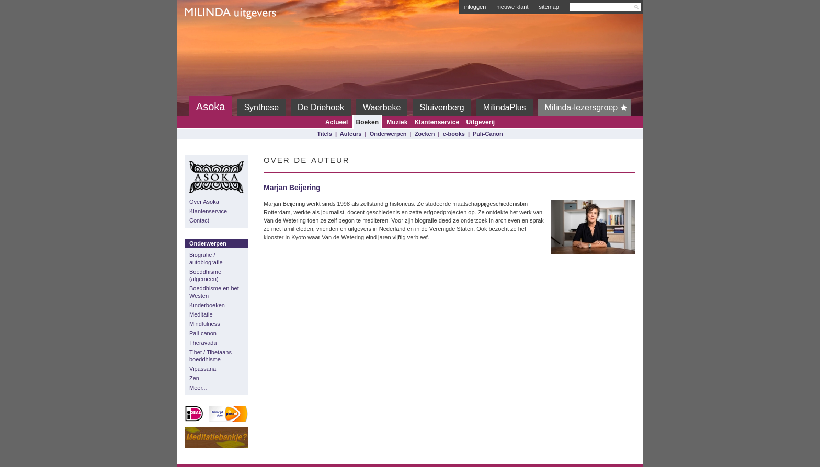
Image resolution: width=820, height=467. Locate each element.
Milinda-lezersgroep (588, 107)
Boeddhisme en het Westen (214, 292)
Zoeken (425, 134)
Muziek (396, 122)
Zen (194, 378)
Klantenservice (437, 122)
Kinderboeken (207, 305)
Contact (199, 220)
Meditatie (201, 314)
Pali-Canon (488, 134)
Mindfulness (204, 324)
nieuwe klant (512, 7)
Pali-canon (203, 333)
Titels (324, 134)
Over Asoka (204, 202)
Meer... (198, 387)
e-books (454, 134)
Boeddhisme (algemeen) (205, 275)
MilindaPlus (504, 107)
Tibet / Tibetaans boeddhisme (210, 356)
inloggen (475, 7)
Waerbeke (382, 107)
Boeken (367, 122)
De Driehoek (321, 107)
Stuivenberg (441, 107)
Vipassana (202, 369)
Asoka (210, 106)
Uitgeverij (480, 122)
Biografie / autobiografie (206, 258)
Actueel (336, 122)
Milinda (207, 37)
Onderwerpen (388, 134)
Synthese (261, 107)
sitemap (549, 7)
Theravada (203, 343)
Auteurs (351, 134)
